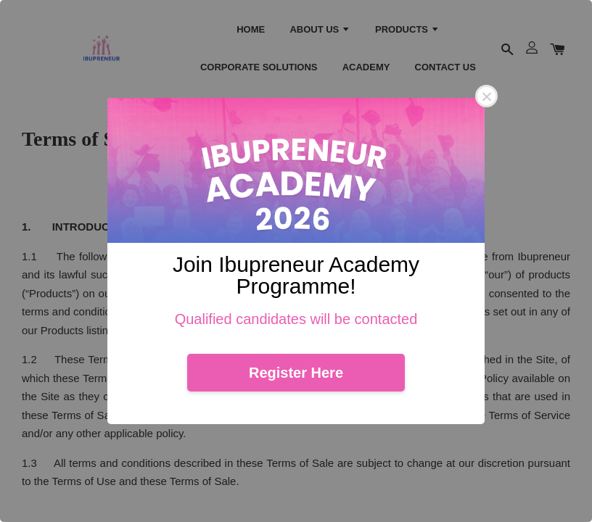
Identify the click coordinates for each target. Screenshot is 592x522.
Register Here (296, 373)
